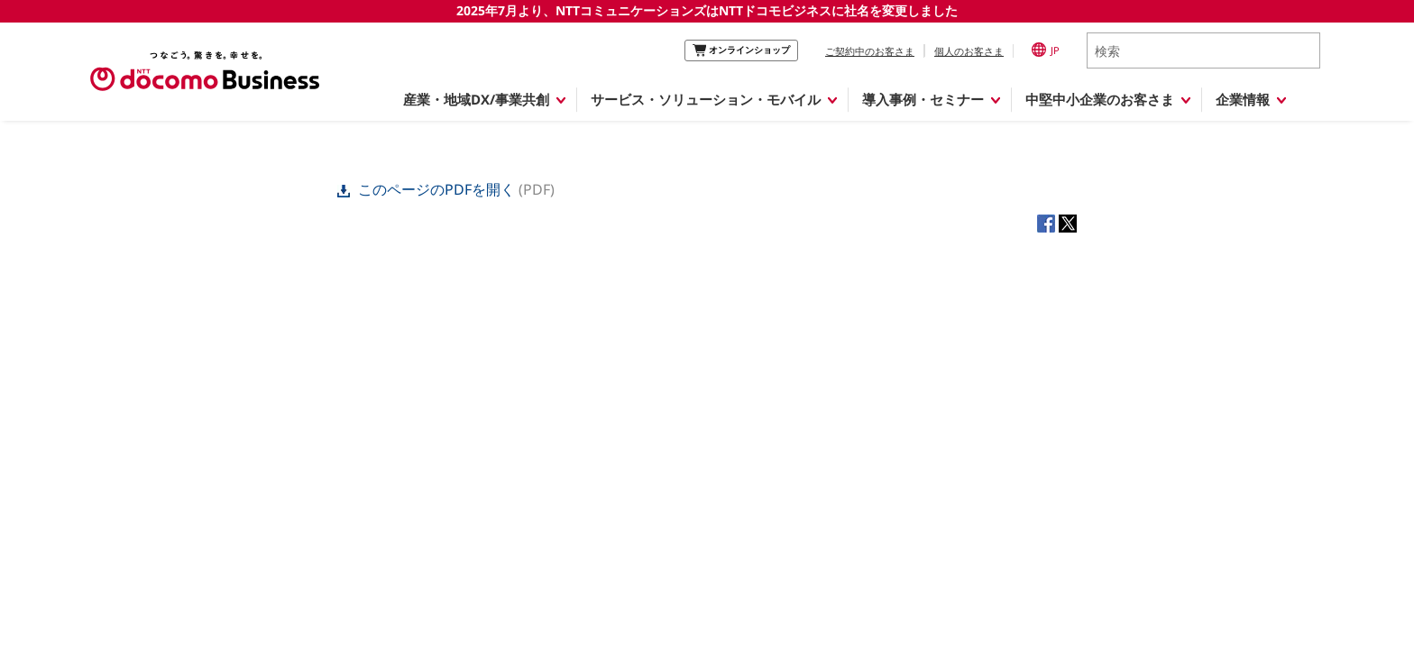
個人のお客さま (969, 51)
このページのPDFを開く (428, 189)
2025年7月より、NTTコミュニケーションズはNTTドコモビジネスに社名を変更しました (707, 10)
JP (1046, 49)
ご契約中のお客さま (869, 51)
